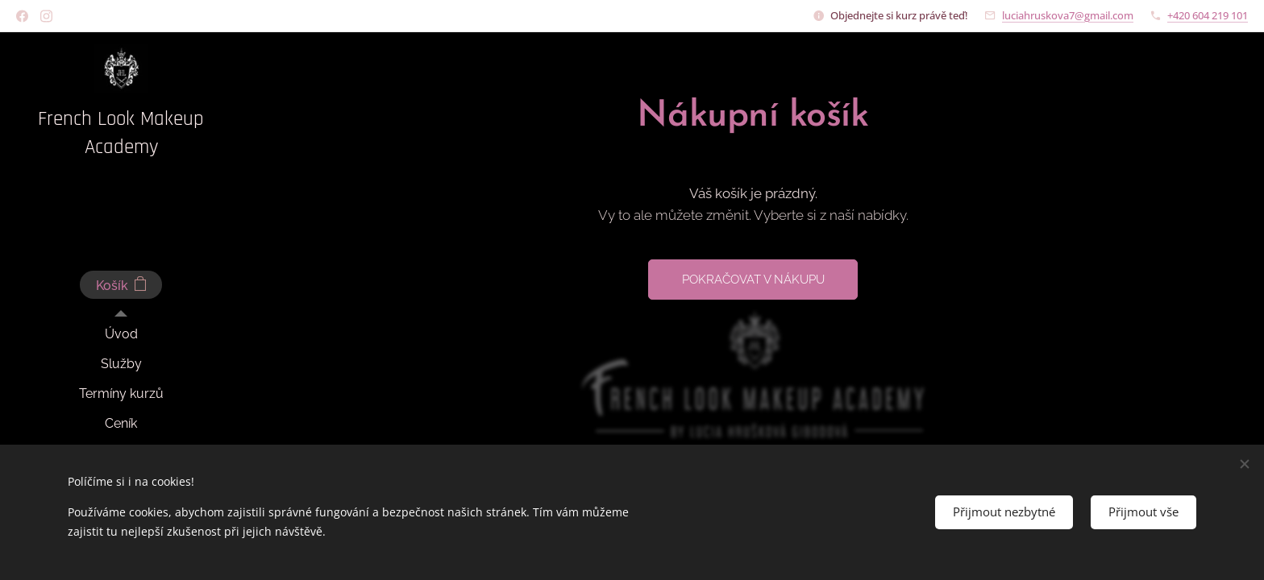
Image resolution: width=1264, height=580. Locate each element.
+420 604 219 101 (1207, 15)
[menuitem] (121, 334)
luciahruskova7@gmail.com (1067, 15)
